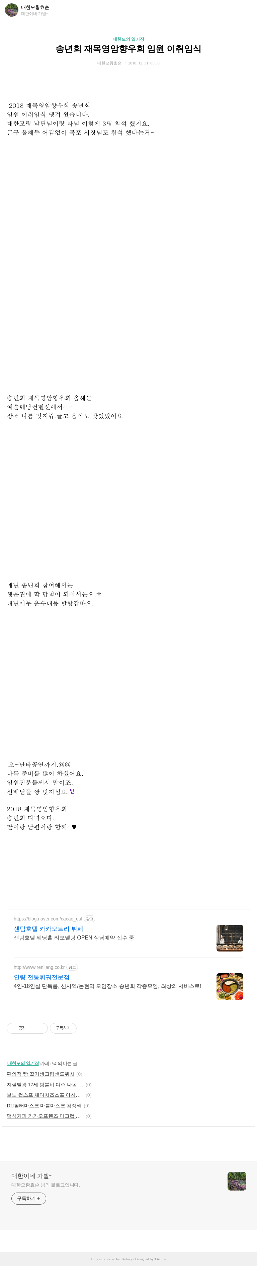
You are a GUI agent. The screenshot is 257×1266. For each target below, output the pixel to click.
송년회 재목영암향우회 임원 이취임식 (128, 49)
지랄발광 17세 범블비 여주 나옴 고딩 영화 (45, 1084)
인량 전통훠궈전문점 (42, 977)
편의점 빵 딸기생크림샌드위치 (41, 1074)
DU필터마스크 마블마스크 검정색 (44, 1105)
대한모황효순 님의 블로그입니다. (45, 1185)
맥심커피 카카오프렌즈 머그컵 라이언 (45, 1116)
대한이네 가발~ (31, 1176)
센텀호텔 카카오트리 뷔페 (48, 928)
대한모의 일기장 (128, 39)
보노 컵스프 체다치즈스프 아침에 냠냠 (45, 1095)
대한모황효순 (35, 7)
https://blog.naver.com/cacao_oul (48, 918)
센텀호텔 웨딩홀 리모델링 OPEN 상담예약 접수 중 (74, 937)
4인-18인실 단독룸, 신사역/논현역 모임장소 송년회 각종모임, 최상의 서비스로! (107, 986)
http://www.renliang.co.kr (39, 967)
